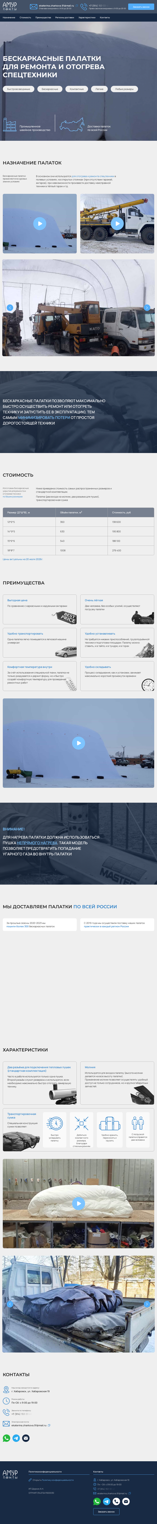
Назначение (9, 17)
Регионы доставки (64, 17)
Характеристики (87, 17)
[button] (40, 223)
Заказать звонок (141, 6)
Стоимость (25, 17)
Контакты (105, 17)
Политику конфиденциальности (58, 1480)
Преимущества (43, 17)
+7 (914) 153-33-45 (99, 5)
